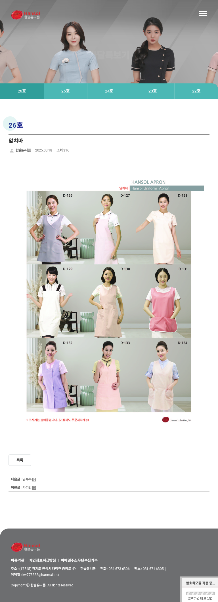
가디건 (27, 488)
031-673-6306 (119, 569)
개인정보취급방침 (42, 561)
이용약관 (17, 561)
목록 (19, 460)
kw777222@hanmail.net (40, 575)
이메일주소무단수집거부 (79, 561)
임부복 (27, 479)
